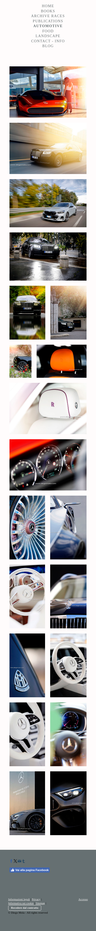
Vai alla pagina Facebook (29, 870)
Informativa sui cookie (21, 903)
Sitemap (40, 903)
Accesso (83, 899)
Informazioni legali (19, 899)
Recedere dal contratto (24, 907)
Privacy (36, 899)
